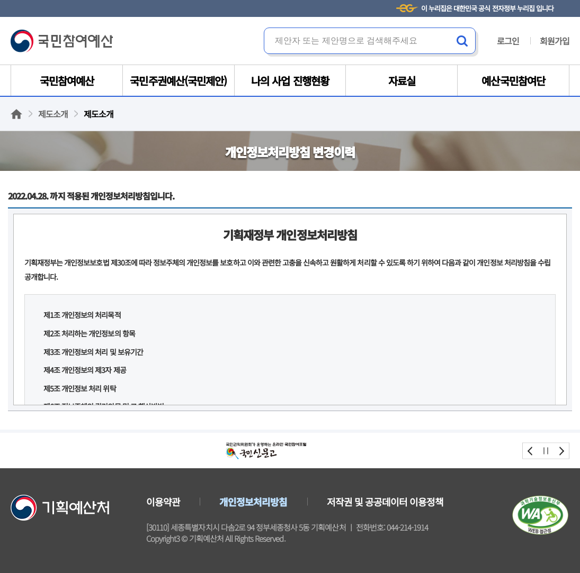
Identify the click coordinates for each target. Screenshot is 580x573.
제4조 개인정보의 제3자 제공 (84, 370)
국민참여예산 (62, 41)
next (561, 450)
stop (546, 450)
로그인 (508, 40)
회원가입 (554, 40)
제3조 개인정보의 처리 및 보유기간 (93, 352)
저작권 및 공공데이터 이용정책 (385, 501)
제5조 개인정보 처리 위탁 (79, 388)
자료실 (401, 80)
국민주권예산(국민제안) (178, 80)
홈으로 (16, 114)
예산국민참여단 (513, 80)
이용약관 (163, 501)
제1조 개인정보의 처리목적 (82, 315)
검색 (462, 40)
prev (530, 450)
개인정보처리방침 (253, 501)
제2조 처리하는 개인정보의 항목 (89, 333)
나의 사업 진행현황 (289, 80)
